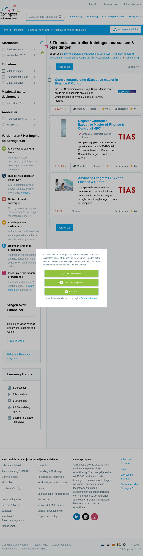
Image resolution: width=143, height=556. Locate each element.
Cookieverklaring (89, 298)
